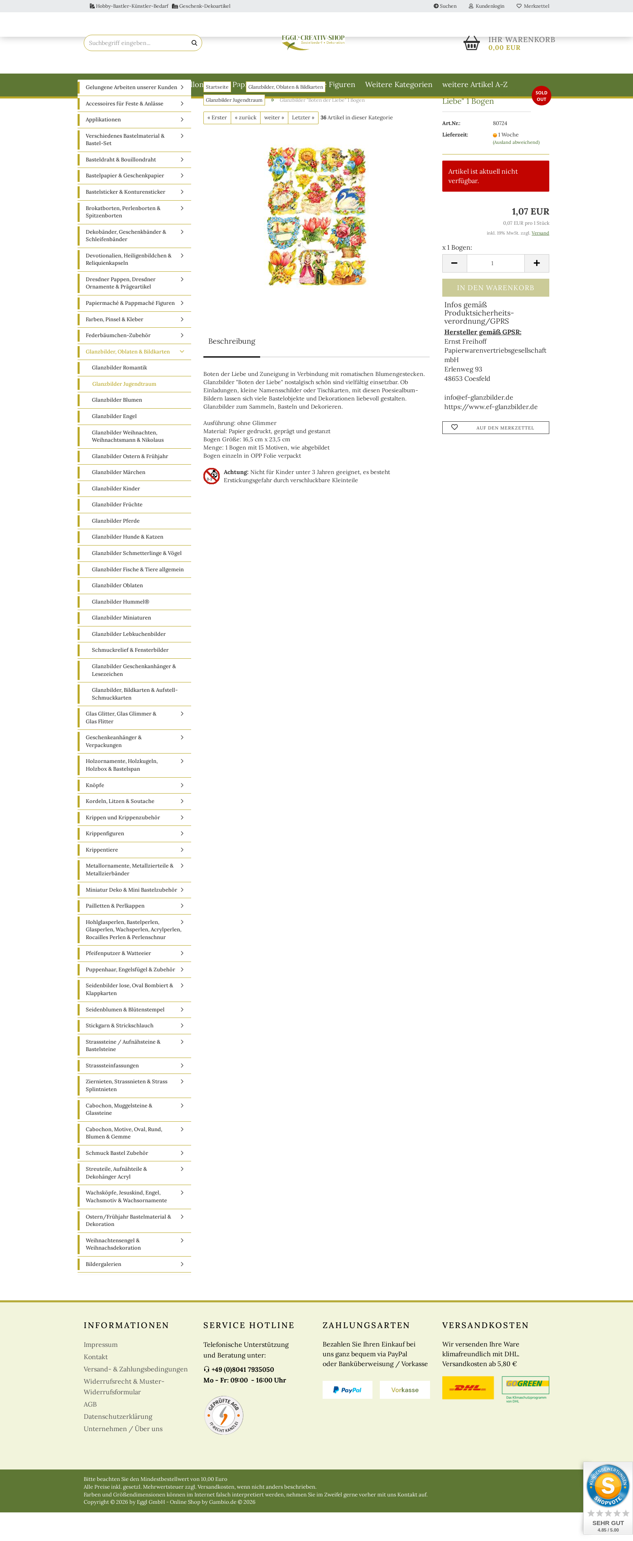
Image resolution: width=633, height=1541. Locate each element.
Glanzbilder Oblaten (117, 614)
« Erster (217, 146)
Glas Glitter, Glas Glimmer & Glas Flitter (121, 746)
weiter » (274, 146)
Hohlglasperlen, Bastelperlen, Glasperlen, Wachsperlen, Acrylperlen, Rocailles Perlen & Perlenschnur (133, 958)
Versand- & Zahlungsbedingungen (136, 1397)
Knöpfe (95, 813)
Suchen (445, 6)
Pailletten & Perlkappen (115, 934)
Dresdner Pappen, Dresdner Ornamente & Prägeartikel (121, 311)
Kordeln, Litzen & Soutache (120, 829)
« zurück (245, 146)
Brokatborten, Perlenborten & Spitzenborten (123, 240)
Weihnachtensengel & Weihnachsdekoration (113, 1273)
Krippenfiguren (105, 862)
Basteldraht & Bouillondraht (175, 84)
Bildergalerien (103, 1292)
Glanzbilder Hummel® (120, 630)
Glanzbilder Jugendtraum (124, 412)
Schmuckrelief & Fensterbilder (130, 678)
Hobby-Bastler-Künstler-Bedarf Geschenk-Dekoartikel (160, 6)
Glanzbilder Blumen (117, 428)
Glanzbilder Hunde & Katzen (127, 565)
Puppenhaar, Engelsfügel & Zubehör (130, 998)
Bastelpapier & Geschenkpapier (125, 204)
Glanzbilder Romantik (119, 396)
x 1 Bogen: (457, 276)
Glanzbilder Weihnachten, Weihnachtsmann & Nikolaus (128, 465)
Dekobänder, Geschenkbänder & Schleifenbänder (126, 264)
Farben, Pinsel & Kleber (114, 347)
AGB (90, 1433)
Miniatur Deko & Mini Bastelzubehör (131, 918)
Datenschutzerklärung (118, 1445)
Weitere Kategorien (398, 84)
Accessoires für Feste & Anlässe (124, 132)
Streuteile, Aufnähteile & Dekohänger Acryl (116, 1201)
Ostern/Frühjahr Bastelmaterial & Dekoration (128, 1249)
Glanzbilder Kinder (116, 517)
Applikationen (103, 148)
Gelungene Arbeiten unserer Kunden (131, 115)
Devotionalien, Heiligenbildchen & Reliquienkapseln (129, 288)
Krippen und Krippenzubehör (123, 846)
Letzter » (303, 146)
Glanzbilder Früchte (117, 533)
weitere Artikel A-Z (475, 84)
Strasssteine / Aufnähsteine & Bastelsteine (123, 1074)
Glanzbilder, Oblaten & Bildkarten (128, 380)
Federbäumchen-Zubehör (118, 363)
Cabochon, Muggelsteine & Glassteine (119, 1138)
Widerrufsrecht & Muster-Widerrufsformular (124, 1415)
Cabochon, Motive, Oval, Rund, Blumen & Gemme (124, 1161)
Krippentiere (102, 878)
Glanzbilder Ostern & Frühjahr (130, 484)
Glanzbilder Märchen (118, 500)
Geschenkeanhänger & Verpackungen (114, 770)
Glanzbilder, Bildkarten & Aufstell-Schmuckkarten (135, 722)
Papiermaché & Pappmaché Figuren (293, 84)
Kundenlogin (486, 6)
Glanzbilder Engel (114, 444)
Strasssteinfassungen (112, 1094)
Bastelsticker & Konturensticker (125, 220)
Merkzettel (533, 6)
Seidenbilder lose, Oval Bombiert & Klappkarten (129, 1018)
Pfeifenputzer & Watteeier (118, 981)
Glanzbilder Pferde (116, 549)
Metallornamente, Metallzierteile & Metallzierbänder (130, 898)
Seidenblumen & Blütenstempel (125, 1038)
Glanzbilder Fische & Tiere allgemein (138, 598)
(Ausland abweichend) (516, 171)
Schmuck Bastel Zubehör (117, 1181)
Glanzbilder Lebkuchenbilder (129, 662)
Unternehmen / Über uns (123, 1457)
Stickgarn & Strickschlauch (120, 1054)
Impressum (101, 1373)
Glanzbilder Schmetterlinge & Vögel (137, 581)
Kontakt (96, 1385)
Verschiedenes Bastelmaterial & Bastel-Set (125, 168)
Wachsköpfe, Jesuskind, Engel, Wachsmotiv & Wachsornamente (126, 1225)
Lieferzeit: (455, 163)
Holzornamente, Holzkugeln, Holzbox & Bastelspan (122, 793)
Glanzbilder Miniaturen (121, 646)
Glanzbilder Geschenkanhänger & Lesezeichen (134, 698)
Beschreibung (231, 369)
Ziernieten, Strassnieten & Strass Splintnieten (126, 1114)
